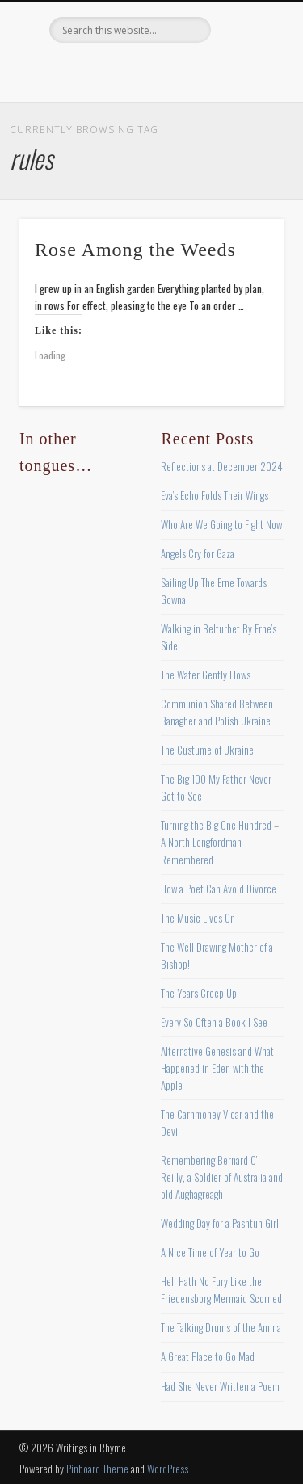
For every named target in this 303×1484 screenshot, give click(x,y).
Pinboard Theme (97, 1469)
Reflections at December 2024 (222, 466)
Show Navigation (245, 145)
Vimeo (183, 70)
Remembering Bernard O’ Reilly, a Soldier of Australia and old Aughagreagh (222, 1177)
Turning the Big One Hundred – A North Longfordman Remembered (220, 842)
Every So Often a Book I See (214, 1022)
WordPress (167, 1469)
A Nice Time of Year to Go (210, 1252)
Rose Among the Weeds (135, 249)
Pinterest (149, 70)
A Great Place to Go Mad (208, 1356)
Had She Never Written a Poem (220, 1386)
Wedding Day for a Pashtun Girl (220, 1223)
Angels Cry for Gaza (197, 553)
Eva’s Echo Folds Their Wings (214, 495)
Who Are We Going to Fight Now (221, 524)
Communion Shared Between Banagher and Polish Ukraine (217, 712)
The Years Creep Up (199, 993)
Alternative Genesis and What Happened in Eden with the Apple (217, 1068)
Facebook (83, 70)
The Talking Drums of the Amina (221, 1327)
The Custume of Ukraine (207, 750)
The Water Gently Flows (205, 674)
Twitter (116, 70)
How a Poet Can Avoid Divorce (218, 889)
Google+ (216, 70)
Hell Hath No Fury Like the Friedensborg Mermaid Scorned (221, 1289)
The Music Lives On (198, 918)
